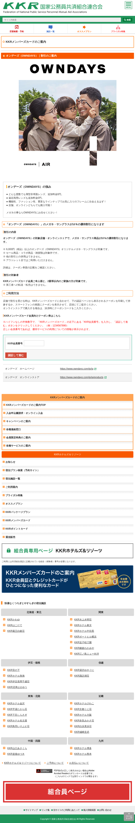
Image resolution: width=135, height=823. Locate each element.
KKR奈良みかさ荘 (84, 720)
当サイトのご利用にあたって (66, 810)
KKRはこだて (14, 625)
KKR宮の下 (13, 670)
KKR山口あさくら (17, 748)
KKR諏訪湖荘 (81, 675)
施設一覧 (50, 31)
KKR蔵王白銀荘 (16, 631)
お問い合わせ (105, 810)
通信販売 (10, 537)
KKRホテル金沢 (16, 703)
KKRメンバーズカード (17, 520)
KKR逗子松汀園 (83, 642)
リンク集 (45, 810)
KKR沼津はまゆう (17, 687)
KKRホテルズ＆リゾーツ (67, 454)
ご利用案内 (11, 487)
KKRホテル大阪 (83, 714)
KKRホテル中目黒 (84, 631)
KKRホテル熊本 (83, 754)
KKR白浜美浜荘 (83, 726)
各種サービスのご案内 (18, 445)
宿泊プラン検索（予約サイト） (22, 470)
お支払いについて (79, 763)
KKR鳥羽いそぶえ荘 (18, 726)
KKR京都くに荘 (83, 709)
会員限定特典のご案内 (18, 437)
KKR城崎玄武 (81, 732)
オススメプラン (84, 31)
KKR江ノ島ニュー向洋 (86, 653)
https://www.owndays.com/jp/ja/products (81, 377)
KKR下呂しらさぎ (17, 714)
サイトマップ (31, 810)
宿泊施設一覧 (12, 478)
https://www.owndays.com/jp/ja (76, 368)
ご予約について (55, 763)
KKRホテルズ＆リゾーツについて (22, 763)
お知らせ (10, 462)
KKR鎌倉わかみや (84, 648)
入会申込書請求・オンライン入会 (24, 413)
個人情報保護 (89, 810)
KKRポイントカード (16, 528)
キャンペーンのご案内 (18, 421)
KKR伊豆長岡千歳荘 (18, 681)
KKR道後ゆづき (16, 754)
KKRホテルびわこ (84, 703)
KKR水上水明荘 (83, 619)
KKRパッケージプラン (17, 512)
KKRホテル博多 (83, 748)
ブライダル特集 (118, 31)
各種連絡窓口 (13, 429)
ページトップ (129, 817)
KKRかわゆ (13, 619)
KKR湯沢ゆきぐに (84, 670)
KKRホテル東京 (83, 625)
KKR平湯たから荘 (17, 709)
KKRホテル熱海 (16, 675)
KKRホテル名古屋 (17, 720)
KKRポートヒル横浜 (85, 636)
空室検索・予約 (17, 31)
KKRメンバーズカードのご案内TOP (26, 405)
